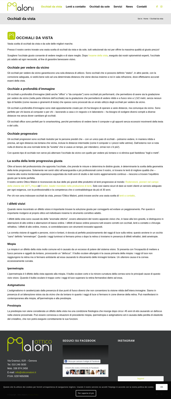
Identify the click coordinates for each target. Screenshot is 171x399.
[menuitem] (51, 6)
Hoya (34, 186)
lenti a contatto (127, 195)
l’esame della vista (98, 55)
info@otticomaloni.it (25, 372)
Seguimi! (140, 379)
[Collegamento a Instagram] (161, 6)
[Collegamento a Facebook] (157, 6)
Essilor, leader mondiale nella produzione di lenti (66, 186)
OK (161, 387)
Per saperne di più (86, 393)
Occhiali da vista (21, 19)
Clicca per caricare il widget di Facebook (82, 361)
